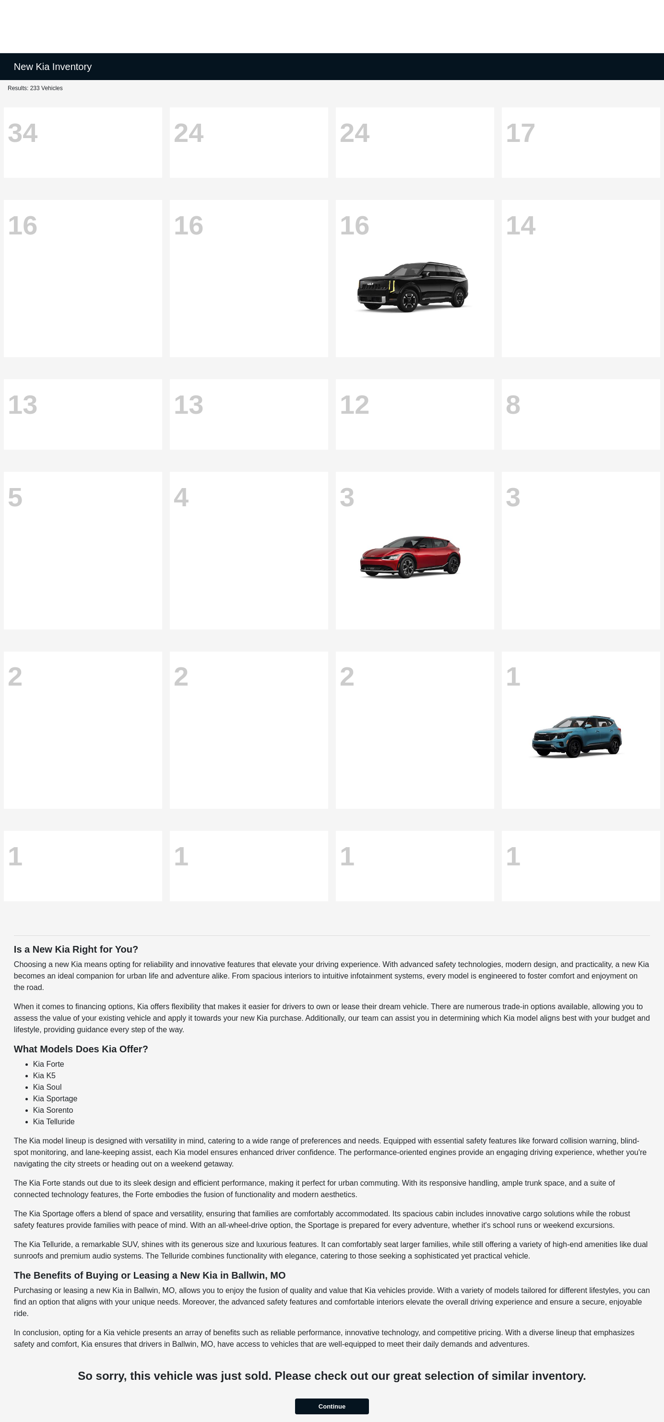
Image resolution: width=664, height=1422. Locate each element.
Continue (332, 1406)
